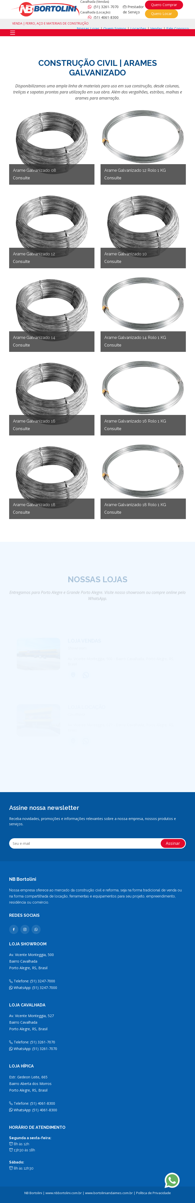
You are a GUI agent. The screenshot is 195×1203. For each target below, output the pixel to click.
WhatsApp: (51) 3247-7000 (33, 987)
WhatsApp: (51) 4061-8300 (33, 1109)
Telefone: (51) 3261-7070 (32, 1042)
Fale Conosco (177, 28)
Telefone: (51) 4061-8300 (32, 1103)
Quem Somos (114, 28)
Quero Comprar (164, 4)
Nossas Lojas (88, 28)
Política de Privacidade (153, 1193)
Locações (138, 28)
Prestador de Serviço (133, 9)
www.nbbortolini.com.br (63, 1193)
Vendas (156, 28)
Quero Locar (161, 13)
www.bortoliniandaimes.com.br (109, 1193)
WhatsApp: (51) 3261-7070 (33, 1048)
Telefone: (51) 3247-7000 (32, 981)
